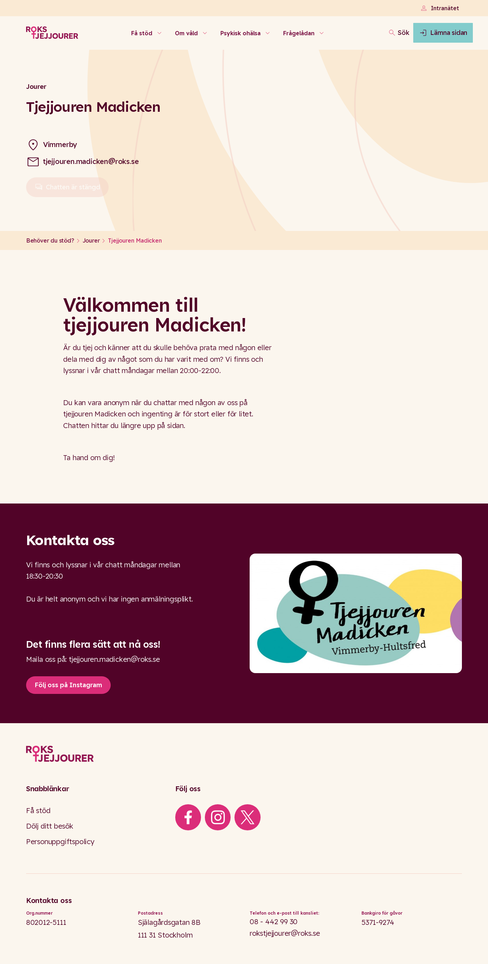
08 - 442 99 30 (274, 921)
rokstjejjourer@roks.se (285, 933)
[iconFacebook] (188, 817)
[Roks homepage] (52, 37)
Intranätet (439, 8)
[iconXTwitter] (247, 817)
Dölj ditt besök (49, 826)
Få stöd (38, 810)
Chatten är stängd (67, 190)
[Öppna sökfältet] (371, 37)
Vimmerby (60, 144)
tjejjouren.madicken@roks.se (91, 161)
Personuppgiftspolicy (60, 841)
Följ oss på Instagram (68, 685)
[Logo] (244, 754)
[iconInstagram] (218, 817)
